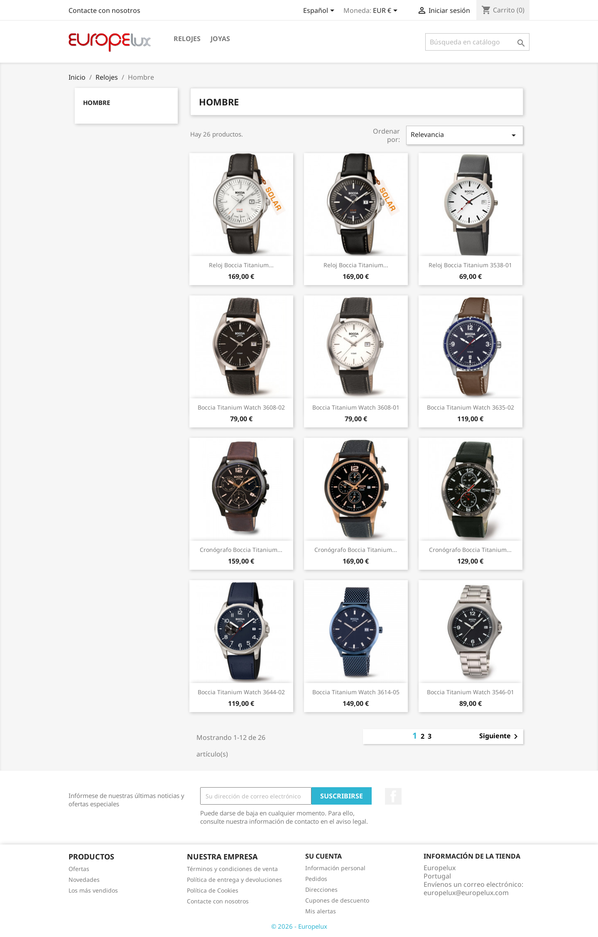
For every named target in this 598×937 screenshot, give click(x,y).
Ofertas (79, 869)
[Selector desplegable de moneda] (386, 11)
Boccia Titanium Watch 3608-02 (241, 407)
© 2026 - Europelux (299, 926)
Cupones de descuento (337, 900)
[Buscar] (477, 42)
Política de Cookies (212, 890)
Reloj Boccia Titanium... (241, 265)
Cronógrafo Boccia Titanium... (241, 550)
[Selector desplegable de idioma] (320, 11)
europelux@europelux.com (466, 892)
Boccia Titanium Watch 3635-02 (470, 407)
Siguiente (500, 737)
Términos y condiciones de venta (232, 869)
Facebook (393, 796)
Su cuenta (323, 856)
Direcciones (321, 889)
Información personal (335, 868)
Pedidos (316, 879)
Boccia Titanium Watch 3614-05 (355, 692)
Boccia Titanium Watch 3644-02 (241, 692)
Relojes (187, 38)
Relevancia (465, 135)
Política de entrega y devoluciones (234, 879)
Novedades (84, 879)
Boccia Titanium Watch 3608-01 (355, 407)
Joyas (220, 38)
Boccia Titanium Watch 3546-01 (470, 692)
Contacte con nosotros (104, 10)
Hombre (96, 102)
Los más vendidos (93, 890)
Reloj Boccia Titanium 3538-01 (470, 265)
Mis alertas (320, 911)
